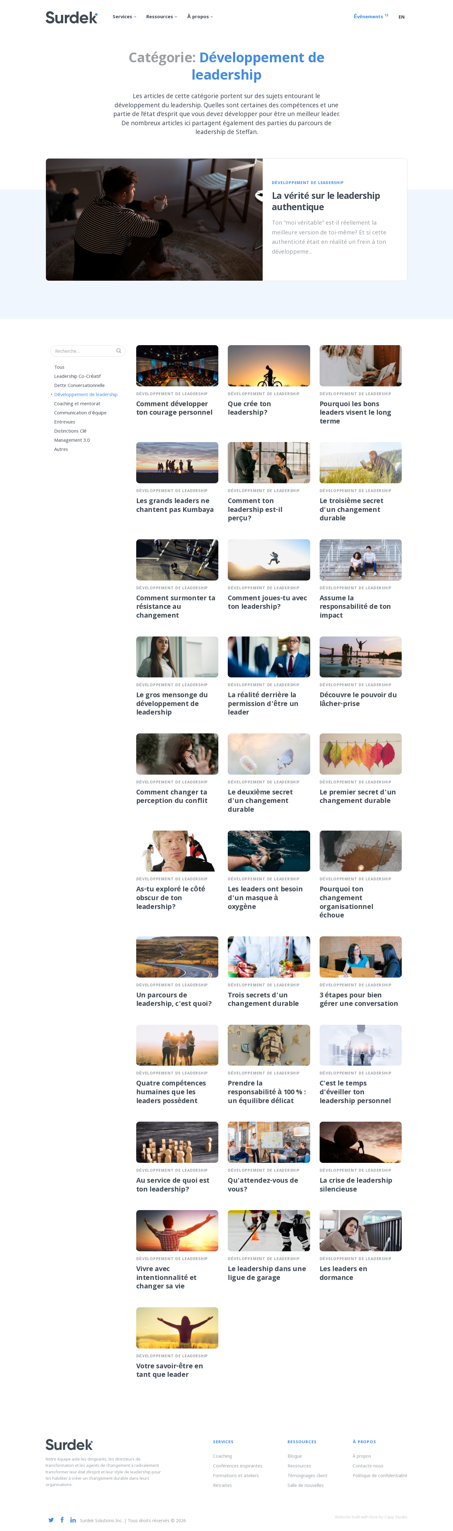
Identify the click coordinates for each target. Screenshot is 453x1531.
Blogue (295, 1456)
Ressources (299, 1466)
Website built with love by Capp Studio (371, 1517)
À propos (362, 1456)
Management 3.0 (72, 440)
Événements (371, 17)
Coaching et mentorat (77, 404)
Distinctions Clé (70, 431)
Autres (61, 449)
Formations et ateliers (236, 1475)
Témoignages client (307, 1475)
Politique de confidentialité (380, 1475)
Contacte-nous (368, 1466)
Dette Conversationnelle (79, 386)
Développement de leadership (86, 395)
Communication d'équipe (80, 413)
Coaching (222, 1456)
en (402, 18)
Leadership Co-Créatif (77, 376)
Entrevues (64, 422)
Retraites (222, 1485)
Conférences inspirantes (237, 1466)
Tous (59, 367)
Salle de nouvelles (306, 1485)
